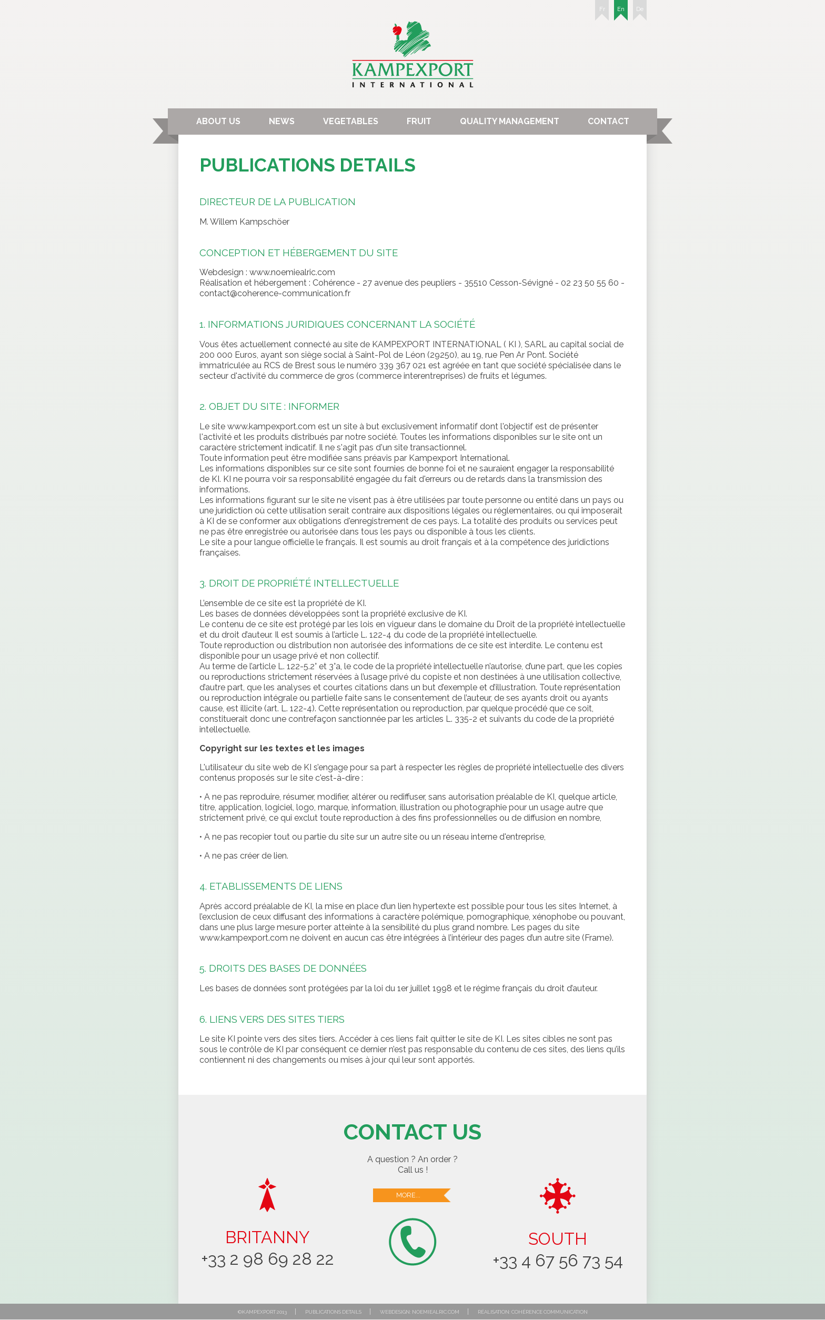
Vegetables (350, 121)
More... (424, 1195)
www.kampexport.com (271, 426)
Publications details (333, 1312)
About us (218, 121)
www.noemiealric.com (292, 272)
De (640, 13)
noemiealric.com (435, 1312)
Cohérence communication (549, 1312)
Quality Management (509, 121)
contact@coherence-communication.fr (274, 293)
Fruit (419, 121)
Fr (602, 13)
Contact (608, 121)
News (282, 121)
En (621, 13)
